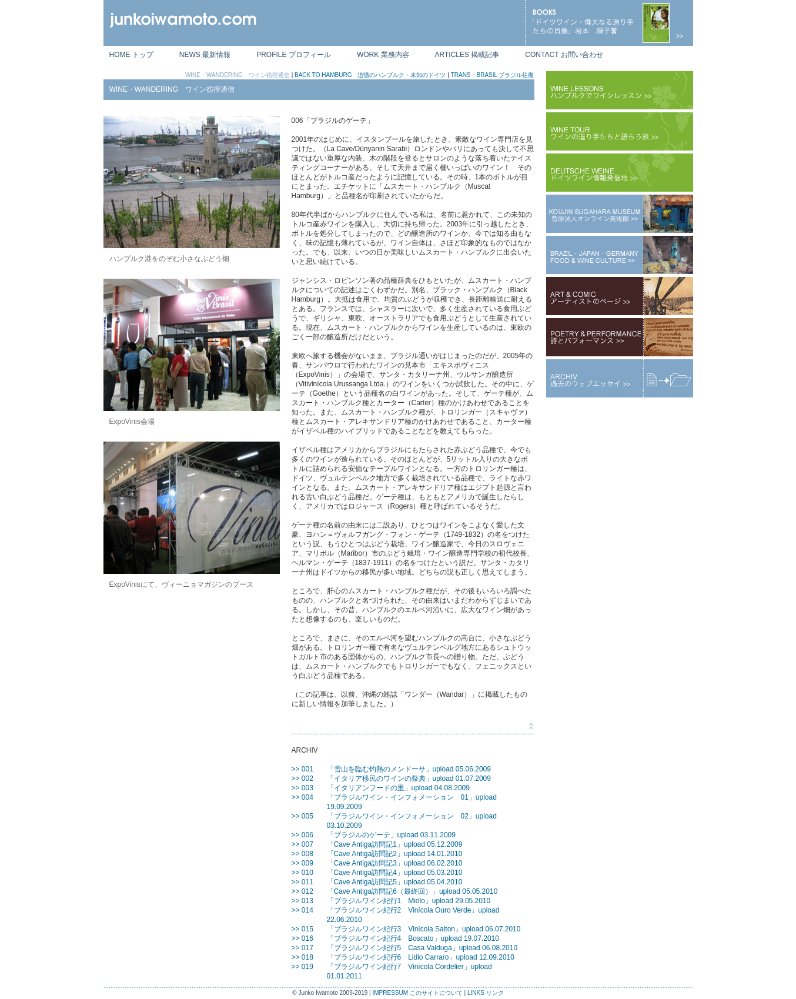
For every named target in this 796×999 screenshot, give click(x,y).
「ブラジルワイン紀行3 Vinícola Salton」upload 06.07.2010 (424, 929)
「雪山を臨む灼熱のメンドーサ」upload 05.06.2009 (409, 769)
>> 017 (302, 948)
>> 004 (302, 797)
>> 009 (302, 863)
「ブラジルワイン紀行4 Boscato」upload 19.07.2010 (413, 938)
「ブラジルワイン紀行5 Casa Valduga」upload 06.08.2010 (422, 948)
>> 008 (302, 854)
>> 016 (302, 938)
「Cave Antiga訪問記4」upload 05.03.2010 (395, 872)
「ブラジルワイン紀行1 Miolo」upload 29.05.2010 (409, 901)
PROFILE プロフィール (293, 55)
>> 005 (302, 816)
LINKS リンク (485, 993)
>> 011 (302, 882)
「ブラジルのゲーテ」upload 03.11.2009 (391, 835)
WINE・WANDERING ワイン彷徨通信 (237, 75)
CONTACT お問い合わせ (564, 55)
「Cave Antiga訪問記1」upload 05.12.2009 (395, 844)
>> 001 (302, 769)
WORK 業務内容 (383, 55)
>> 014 (302, 910)
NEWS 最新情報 (204, 55)
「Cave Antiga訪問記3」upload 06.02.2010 (395, 863)
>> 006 (302, 835)
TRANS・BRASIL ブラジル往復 (492, 75)
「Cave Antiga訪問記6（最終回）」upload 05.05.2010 (412, 891)
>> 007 (302, 844)
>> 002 (302, 778)
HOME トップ (131, 55)
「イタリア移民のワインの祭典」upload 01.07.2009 (409, 778)
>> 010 (302, 872)
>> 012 (302, 891)
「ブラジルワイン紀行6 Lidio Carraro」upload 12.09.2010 (420, 957)
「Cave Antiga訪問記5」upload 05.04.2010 (395, 882)
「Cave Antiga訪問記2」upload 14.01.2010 (395, 854)
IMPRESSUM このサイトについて (417, 993)
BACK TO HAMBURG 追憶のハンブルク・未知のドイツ (370, 75)
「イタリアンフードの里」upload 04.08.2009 (398, 788)
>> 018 (302, 957)
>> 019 (302, 967)
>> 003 (302, 788)
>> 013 (302, 901)
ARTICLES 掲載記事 (467, 55)
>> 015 (302, 929)
